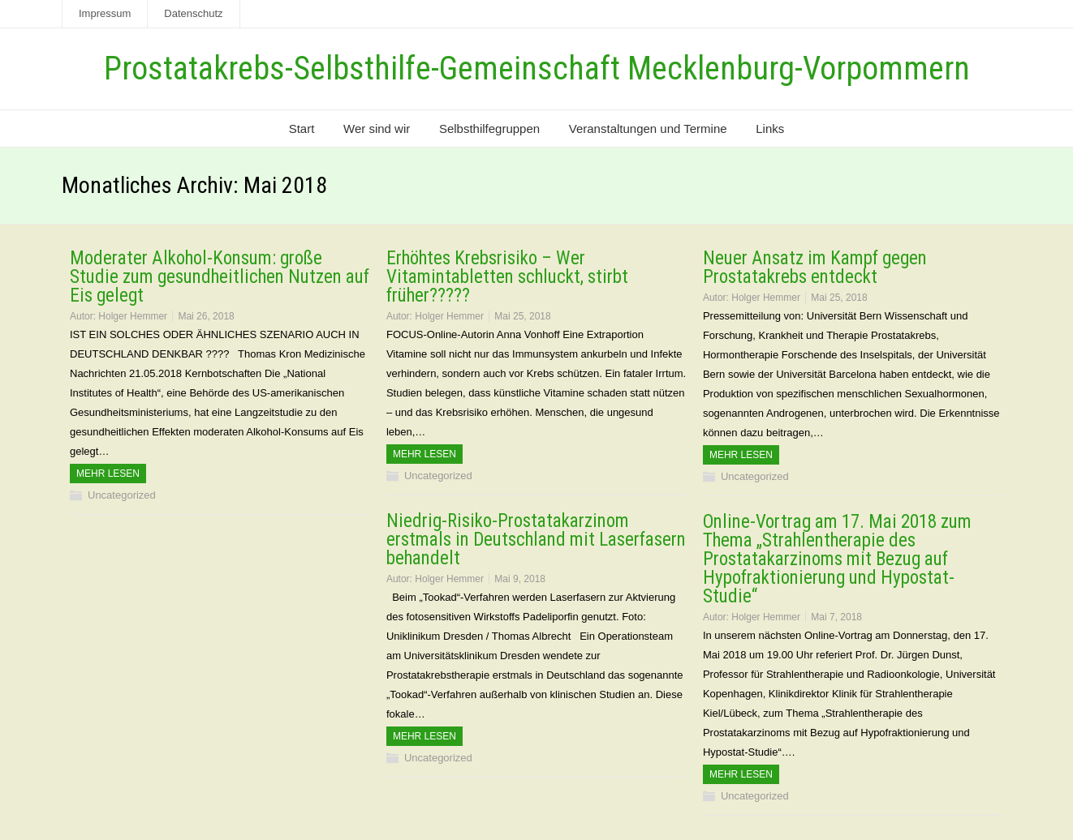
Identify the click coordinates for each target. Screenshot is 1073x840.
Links (770, 128)
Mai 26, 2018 (206, 316)
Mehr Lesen (108, 473)
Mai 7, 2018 (836, 617)
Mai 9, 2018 (519, 579)
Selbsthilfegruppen (489, 128)
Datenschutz (193, 13)
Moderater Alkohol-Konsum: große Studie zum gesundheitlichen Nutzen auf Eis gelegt (219, 276)
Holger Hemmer (132, 316)
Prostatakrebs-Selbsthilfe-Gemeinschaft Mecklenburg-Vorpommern (537, 68)
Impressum (105, 13)
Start (302, 128)
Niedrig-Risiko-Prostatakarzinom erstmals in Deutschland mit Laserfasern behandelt (536, 539)
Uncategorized (122, 495)
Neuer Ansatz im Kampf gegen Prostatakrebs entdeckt (815, 267)
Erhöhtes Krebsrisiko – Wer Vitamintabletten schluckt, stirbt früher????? (507, 276)
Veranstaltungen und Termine (648, 128)
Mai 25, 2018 (522, 316)
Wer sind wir (376, 128)
